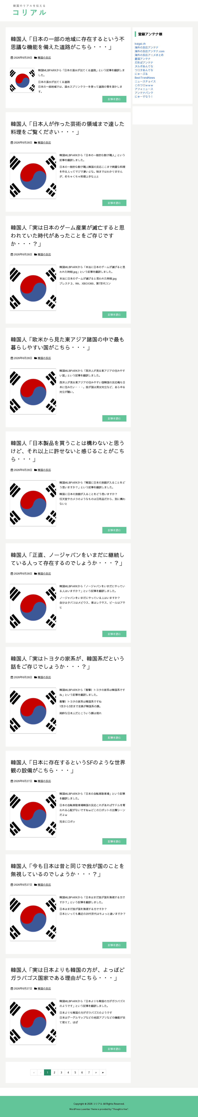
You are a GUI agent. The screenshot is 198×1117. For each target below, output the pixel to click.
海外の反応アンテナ (146, 47)
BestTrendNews (145, 77)
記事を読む (114, 99)
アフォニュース (144, 89)
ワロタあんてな (144, 70)
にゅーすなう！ (144, 96)
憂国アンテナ (143, 58)
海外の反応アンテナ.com (149, 51)
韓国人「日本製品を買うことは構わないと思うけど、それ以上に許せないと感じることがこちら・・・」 (68, 451)
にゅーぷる (141, 74)
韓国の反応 (44, 57)
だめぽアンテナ (144, 62)
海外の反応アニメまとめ (149, 55)
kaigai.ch (140, 43)
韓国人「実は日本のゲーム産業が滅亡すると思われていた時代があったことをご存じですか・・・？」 (68, 235)
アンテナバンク (144, 92)
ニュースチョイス (145, 81)
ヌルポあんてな (144, 66)
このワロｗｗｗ (144, 85)
